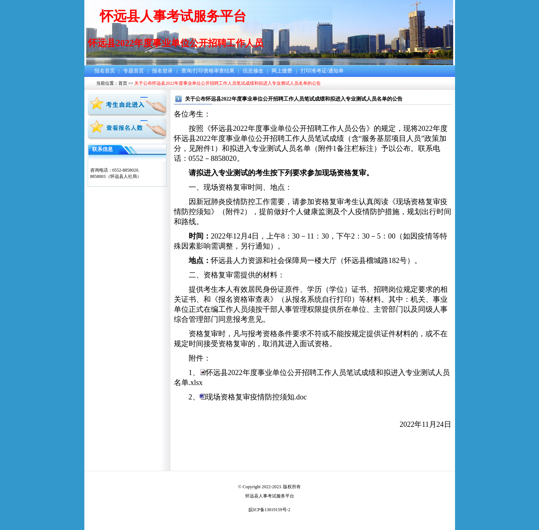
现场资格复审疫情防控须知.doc (256, 397)
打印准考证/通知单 (322, 71)
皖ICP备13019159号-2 (269, 509)
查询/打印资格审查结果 (208, 71)
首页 (122, 83)
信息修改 (253, 71)
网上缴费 (282, 71)
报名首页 (104, 71)
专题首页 (133, 71)
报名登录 (162, 71)
